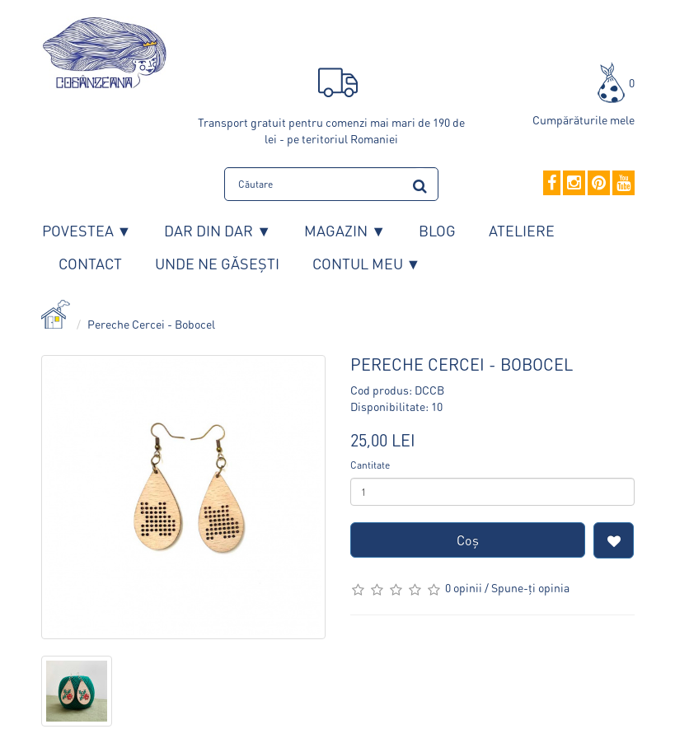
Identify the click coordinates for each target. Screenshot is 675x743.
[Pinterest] (599, 183)
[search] (419, 183)
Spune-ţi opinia (530, 587)
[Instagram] (574, 183)
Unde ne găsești (217, 263)
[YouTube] (623, 183)
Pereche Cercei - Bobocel (151, 323)
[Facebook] (551, 183)
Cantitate (370, 465)
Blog (437, 230)
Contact (90, 263)
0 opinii (463, 587)
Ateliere (522, 230)
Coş (468, 540)
